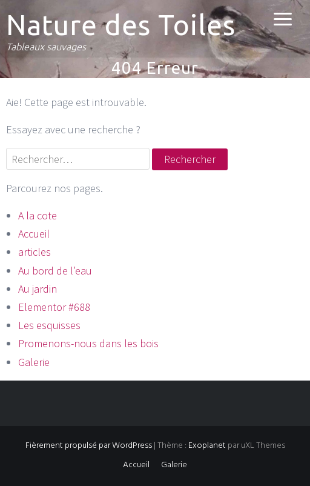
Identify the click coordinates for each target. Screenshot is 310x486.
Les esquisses (49, 325)
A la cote (37, 215)
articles (34, 252)
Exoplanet (207, 446)
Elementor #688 (54, 307)
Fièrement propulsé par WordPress (88, 446)
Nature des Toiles (121, 25)
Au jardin (37, 289)
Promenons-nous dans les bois (88, 343)
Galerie (34, 362)
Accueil (34, 234)
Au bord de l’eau (55, 271)
